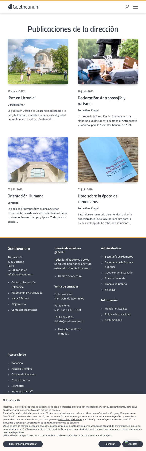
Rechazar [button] (110, 444)
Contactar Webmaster (24, 310)
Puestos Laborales (116, 278)
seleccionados (66, 413)
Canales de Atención (23, 374)
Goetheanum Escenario (119, 272)
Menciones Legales (116, 308)
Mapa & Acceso (20, 298)
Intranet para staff (22, 391)
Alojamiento (18, 304)
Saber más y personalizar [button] (23, 444)
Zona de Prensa (20, 380)
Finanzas (110, 290)
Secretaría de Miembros (119, 256)
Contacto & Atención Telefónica (23, 285)
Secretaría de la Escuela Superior (119, 265)
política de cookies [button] (50, 410)
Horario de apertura (70, 276)
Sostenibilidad (113, 320)
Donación (17, 363)
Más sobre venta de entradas (69, 331)
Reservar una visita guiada (26, 293)
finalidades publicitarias (70, 419)
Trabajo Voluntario (116, 284)
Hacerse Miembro (21, 369)
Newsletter (17, 386)
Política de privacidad (118, 314)
